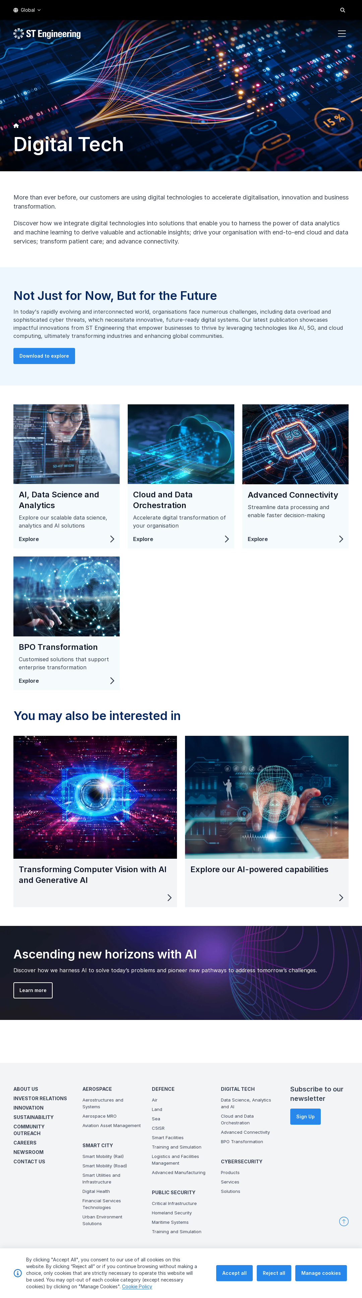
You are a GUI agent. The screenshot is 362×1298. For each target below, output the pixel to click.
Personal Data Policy (278, 1274)
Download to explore (56, 367)
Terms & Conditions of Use (223, 1274)
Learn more (21, 1002)
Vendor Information (326, 1274)
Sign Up (305, 1116)
